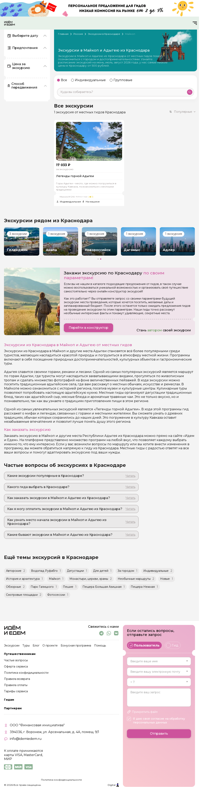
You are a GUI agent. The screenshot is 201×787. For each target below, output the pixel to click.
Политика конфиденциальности (61, 779)
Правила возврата (17, 679)
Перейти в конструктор (88, 328)
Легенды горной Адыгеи (75, 176)
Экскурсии (11, 645)
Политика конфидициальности (26, 672)
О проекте (50, 645)
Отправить (159, 733)
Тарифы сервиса (16, 691)
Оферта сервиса (16, 666)
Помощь (100, 645)
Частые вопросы (16, 660)
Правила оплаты (15, 685)
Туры (26, 645)
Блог (36, 645)
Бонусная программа (76, 645)
